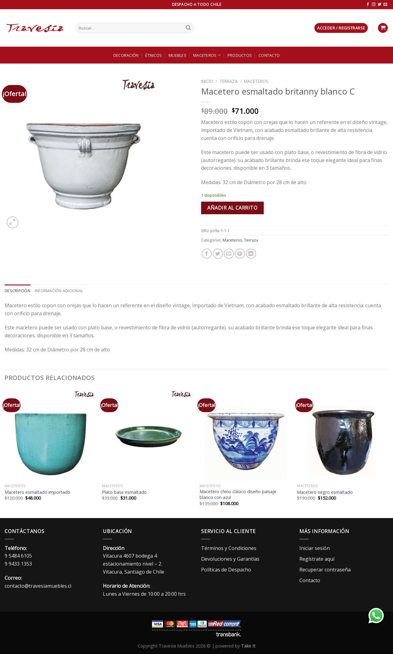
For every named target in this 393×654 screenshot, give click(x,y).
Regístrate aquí (316, 558)
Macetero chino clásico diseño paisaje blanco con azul (238, 494)
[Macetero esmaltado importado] (50, 435)
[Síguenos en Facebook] (368, 4)
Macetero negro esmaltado (325, 492)
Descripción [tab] (17, 290)
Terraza (229, 81)
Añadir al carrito (232, 207)
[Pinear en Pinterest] (240, 254)
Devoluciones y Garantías (230, 558)
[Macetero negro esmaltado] (342, 435)
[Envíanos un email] (385, 4)
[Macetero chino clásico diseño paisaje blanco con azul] (245, 435)
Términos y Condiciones (228, 548)
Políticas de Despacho (226, 569)
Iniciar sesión (314, 548)
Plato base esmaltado (124, 492)
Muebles (177, 55)
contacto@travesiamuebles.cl (38, 585)
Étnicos (153, 55)
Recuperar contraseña (325, 569)
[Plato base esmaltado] (147, 435)
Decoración (126, 55)
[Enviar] (188, 28)
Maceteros (207, 55)
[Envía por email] (229, 254)
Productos (240, 55)
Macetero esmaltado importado (37, 492)
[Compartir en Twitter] (218, 254)
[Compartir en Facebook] (207, 254)
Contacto (269, 55)
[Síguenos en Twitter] (379, 4)
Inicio (207, 81)
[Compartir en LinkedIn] (251, 254)
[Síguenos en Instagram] (373, 4)
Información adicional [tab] (59, 290)
